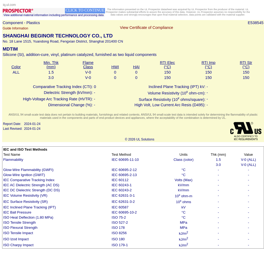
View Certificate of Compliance (146, 27)
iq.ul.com (9, 5)
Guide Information (15, 28)
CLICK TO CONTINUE (84, 10)
